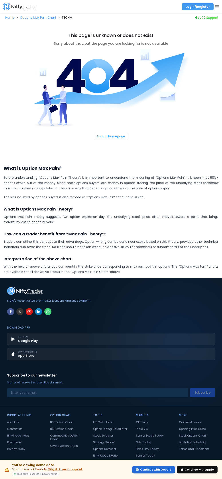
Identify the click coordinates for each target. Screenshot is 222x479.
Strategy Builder (104, 442)
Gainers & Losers (190, 422)
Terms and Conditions (194, 449)
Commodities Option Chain (64, 437)
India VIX (142, 429)
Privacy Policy (16, 449)
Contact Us (14, 429)
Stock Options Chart (192, 435)
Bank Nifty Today (147, 449)
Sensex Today (145, 455)
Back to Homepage (111, 136)
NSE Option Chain (62, 422)
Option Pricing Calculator (110, 429)
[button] (10, 17)
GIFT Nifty (142, 422)
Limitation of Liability (192, 442)
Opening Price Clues (192, 429)
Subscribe (202, 392)
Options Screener (104, 449)
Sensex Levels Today (150, 435)
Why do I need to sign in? (65, 469)
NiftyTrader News (18, 435)
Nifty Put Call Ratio (105, 455)
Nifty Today (143, 442)
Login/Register (198, 6)
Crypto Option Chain (64, 446)
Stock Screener (103, 435)
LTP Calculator (102, 422)
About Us (13, 422)
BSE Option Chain (62, 429)
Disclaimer (14, 442)
